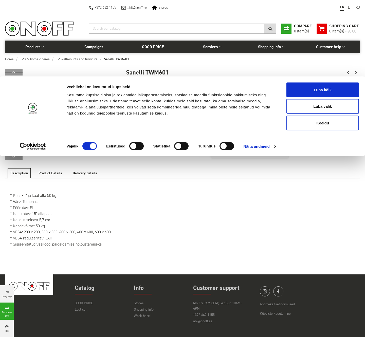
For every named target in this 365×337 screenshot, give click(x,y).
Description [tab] (19, 173)
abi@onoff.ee (202, 321)
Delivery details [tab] (85, 173)
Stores (139, 303)
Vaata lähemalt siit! (142, 152)
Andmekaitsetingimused (277, 304)
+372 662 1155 (204, 314)
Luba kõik (323, 13)
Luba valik (322, 30)
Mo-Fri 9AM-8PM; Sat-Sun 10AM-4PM (217, 306)
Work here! (142, 315)
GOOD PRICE (84, 303)
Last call (81, 309)
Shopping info (144, 309)
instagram (265, 291)
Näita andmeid (256, 70)
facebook (278, 291)
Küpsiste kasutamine (275, 313)
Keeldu (322, 46)
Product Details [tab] (50, 173)
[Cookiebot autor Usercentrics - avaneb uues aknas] (33, 70)
